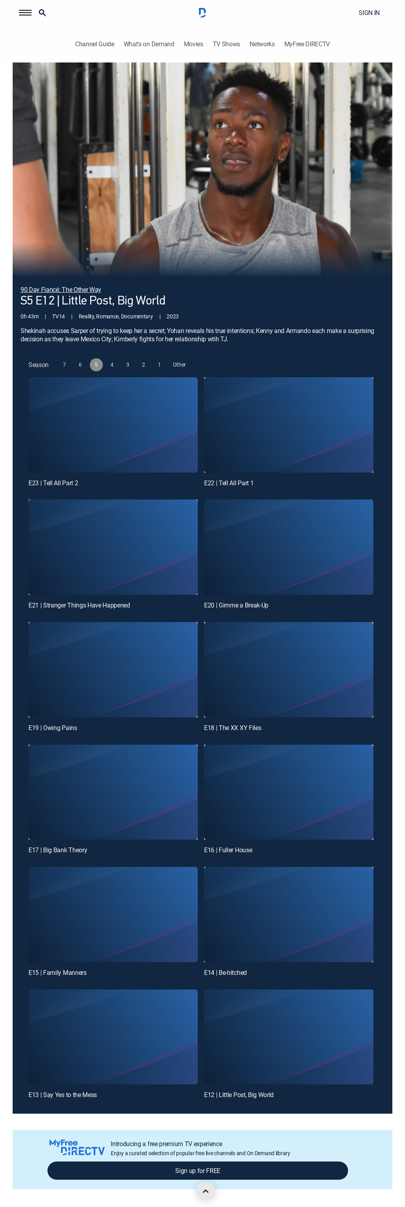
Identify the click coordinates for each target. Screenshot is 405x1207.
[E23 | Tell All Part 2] (113, 425)
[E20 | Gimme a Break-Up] (288, 547)
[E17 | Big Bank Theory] (113, 792)
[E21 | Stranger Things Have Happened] (113, 547)
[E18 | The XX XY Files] (288, 669)
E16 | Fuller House (228, 850)
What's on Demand (149, 44)
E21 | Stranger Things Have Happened (79, 605)
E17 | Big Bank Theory (57, 850)
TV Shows (226, 44)
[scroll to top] (205, 1191)
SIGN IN (369, 12)
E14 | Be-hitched (225, 972)
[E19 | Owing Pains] (113, 669)
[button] (25, 12)
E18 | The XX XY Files (232, 727)
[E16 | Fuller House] (288, 792)
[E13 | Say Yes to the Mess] (113, 1037)
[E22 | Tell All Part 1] (288, 425)
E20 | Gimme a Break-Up (236, 605)
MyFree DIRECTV (307, 44)
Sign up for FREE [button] (197, 1170)
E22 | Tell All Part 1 (229, 483)
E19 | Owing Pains (52, 727)
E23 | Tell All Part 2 (53, 483)
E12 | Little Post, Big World (239, 1094)
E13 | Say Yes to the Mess (62, 1094)
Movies (193, 44)
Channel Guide (94, 44)
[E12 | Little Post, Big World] (288, 1037)
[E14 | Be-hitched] (288, 914)
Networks (262, 44)
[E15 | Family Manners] (113, 914)
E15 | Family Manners (57, 972)
